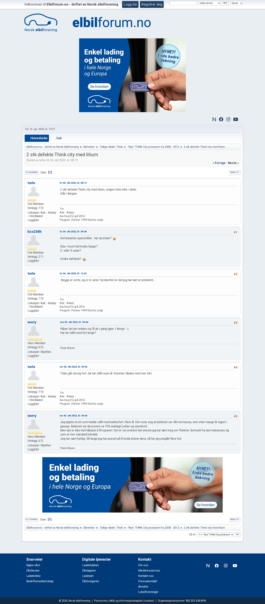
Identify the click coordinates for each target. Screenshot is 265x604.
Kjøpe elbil (33, 565)
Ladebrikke (33, 576)
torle (31, 183)
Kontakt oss (146, 576)
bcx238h (35, 231)
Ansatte (143, 586)
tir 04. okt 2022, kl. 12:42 (73, 273)
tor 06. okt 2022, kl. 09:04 (73, 366)
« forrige (219, 163)
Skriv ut (234, 172)
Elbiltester (33, 570)
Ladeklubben (90, 565)
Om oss (143, 565)
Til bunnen (31, 172)
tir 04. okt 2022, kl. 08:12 (73, 182)
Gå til (192, 534)
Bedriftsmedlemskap (40, 581)
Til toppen (31, 519)
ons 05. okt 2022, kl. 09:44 (74, 322)
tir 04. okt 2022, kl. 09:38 (73, 231)
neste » (233, 163)
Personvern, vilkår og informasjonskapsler (118, 600)
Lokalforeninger (148, 592)
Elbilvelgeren (90, 581)
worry (32, 322)
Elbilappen (89, 570)
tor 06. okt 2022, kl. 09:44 (73, 415)
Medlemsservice (149, 570)
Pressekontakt (147, 581)
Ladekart (87, 576)
